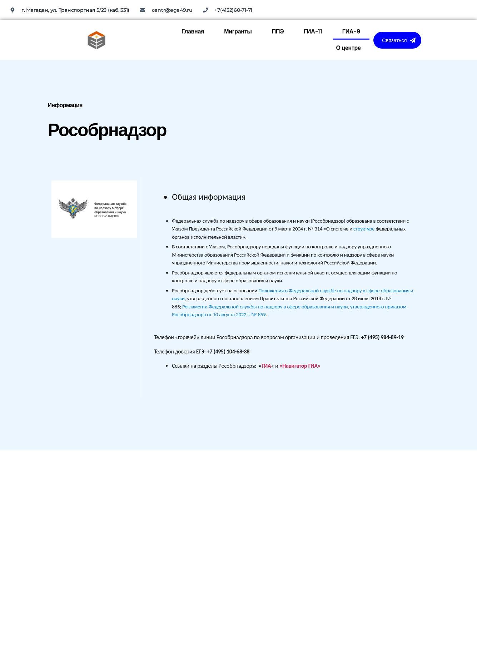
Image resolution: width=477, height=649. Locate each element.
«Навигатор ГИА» (300, 365)
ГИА (266, 365)
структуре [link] (363, 229)
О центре (348, 22)
